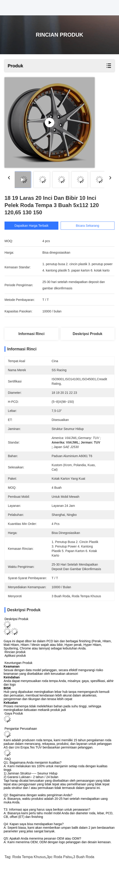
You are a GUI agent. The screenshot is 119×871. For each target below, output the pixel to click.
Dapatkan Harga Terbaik (31, 225)
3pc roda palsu (59, 857)
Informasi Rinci (31, 334)
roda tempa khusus (29, 857)
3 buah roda (83, 857)
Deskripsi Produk (88, 334)
